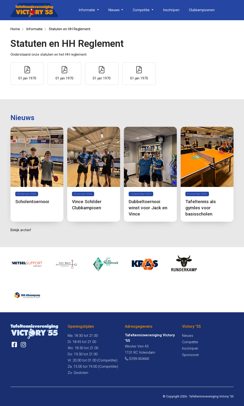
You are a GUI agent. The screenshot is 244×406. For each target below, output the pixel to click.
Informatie (87, 10)
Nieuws (114, 10)
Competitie (142, 10)
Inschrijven (171, 10)
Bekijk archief (20, 230)
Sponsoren (190, 355)
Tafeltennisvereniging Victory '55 (211, 396)
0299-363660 (137, 359)
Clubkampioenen (202, 10)
